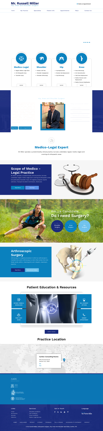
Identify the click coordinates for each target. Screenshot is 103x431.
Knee (81, 67)
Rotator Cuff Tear (41, 70)
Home (12, 411)
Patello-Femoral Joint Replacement (80, 78)
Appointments (64, 10)
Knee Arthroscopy (79, 70)
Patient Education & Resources (51, 287)
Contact (87, 422)
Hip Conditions (33, 413)
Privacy (32, 422)
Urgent (84, 319)
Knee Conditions (33, 415)
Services (13, 415)
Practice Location (51, 339)
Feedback (48, 422)
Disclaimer (23, 422)
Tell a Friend (58, 422)
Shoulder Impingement (42, 73)
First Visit (18, 319)
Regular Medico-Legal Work (22, 70)
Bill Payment (84, 304)
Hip (61, 67)
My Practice (24, 10)
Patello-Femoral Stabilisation (82, 82)
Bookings (32, 187)
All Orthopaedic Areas (21, 73)
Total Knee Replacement (81, 75)
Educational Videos (32, 270)
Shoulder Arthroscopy (42, 75)
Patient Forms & (19, 304)
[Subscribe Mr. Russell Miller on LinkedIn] (61, 412)
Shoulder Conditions (34, 411)
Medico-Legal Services (35, 417)
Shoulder (41, 67)
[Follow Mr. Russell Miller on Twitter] (58, 412)
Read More (14, 128)
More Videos (51, 331)
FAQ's (77, 10)
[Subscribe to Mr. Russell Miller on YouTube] (64, 412)
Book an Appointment (84, 4)
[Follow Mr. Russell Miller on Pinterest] (68, 412)
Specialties (37, 10)
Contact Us (88, 10)
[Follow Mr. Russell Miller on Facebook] (55, 412)
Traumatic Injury (20, 75)
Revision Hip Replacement (62, 73)
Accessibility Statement (73, 422)
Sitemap (40, 422)
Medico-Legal (21, 67)
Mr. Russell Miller (51, 95)
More (21, 85)
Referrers (13, 417)
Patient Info (50, 10)
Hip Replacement (60, 70)
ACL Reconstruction (80, 73)
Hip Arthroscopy (60, 75)
